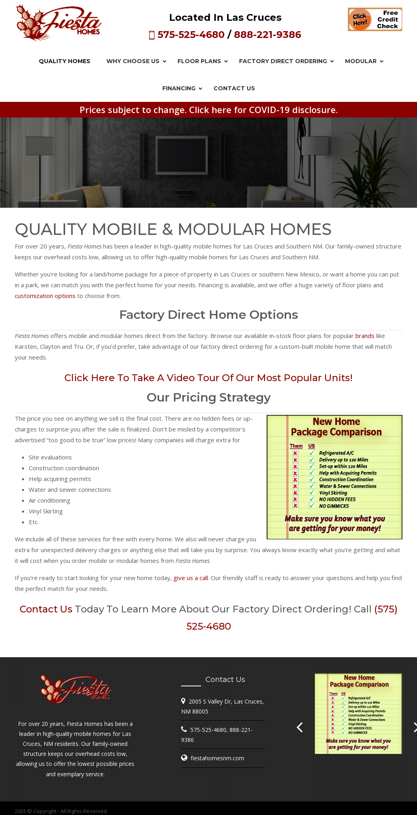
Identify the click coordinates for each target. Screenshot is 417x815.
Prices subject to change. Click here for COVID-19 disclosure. (209, 109)
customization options (45, 296)
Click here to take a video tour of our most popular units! (208, 378)
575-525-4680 (191, 34)
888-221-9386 (267, 34)
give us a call (191, 578)
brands (365, 336)
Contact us (46, 609)
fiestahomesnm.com (217, 758)
